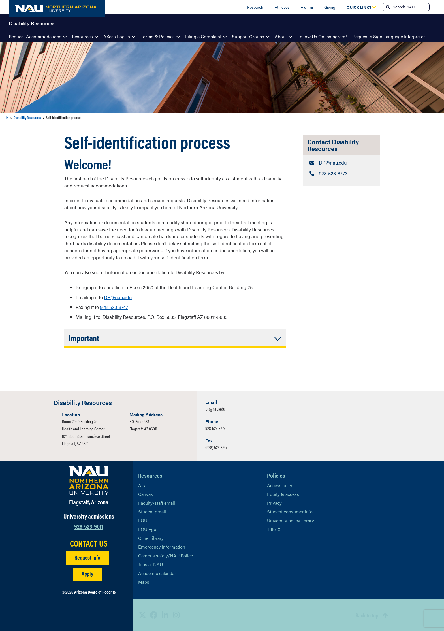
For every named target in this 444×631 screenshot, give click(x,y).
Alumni (307, 7)
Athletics (282, 7)
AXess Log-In (116, 36)
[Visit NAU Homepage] (89, 480)
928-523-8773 (215, 428)
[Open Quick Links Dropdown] (359, 7)
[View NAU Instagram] (176, 614)
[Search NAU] (410, 7)
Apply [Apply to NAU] (87, 573)
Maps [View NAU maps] (143, 581)
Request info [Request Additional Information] (87, 557)
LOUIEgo (147, 529)
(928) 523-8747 (216, 447)
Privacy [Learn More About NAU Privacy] (274, 502)
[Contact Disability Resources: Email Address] (341, 162)
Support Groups (248, 36)
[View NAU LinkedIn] (165, 614)
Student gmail (152, 511)
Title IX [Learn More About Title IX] (273, 529)
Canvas (145, 493)
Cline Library (151, 537)
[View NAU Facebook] (153, 614)
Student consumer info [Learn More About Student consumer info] (290, 511)
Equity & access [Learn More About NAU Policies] (283, 493)
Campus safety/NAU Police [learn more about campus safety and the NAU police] (165, 555)
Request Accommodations (35, 36)
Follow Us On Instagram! (322, 36)
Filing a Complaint (203, 36)
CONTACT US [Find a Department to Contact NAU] (89, 543)
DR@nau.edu (118, 297)
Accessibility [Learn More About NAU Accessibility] (279, 485)
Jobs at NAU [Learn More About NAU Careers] (150, 564)
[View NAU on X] (142, 614)
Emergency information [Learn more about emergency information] (161, 546)
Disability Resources (31, 24)
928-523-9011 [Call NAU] (88, 525)
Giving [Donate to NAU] (329, 7)
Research (255, 7)
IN (7, 117)
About (281, 36)
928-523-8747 (114, 307)
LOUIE (144, 520)
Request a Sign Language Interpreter (389, 36)
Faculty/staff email (156, 502)
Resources (82, 36)
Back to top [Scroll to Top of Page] (366, 615)
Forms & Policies (157, 36)
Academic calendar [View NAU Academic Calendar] (157, 572)
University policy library (290, 520)
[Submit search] (387, 7)
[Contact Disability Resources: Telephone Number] (341, 173)
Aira (142, 485)
